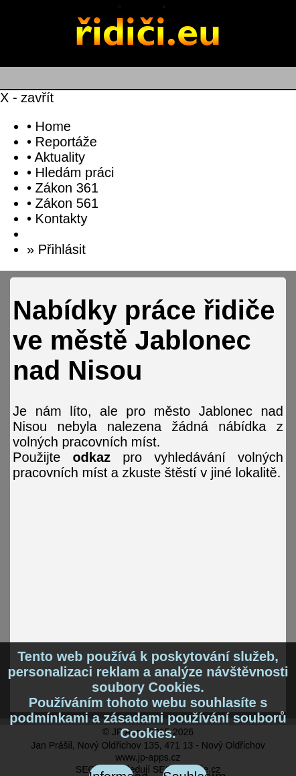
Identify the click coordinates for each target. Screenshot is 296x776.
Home (53, 126)
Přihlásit (62, 249)
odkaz (91, 457)
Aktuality (59, 157)
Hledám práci (75, 172)
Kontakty (61, 218)
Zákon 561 (67, 203)
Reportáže (66, 141)
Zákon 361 (67, 187)
